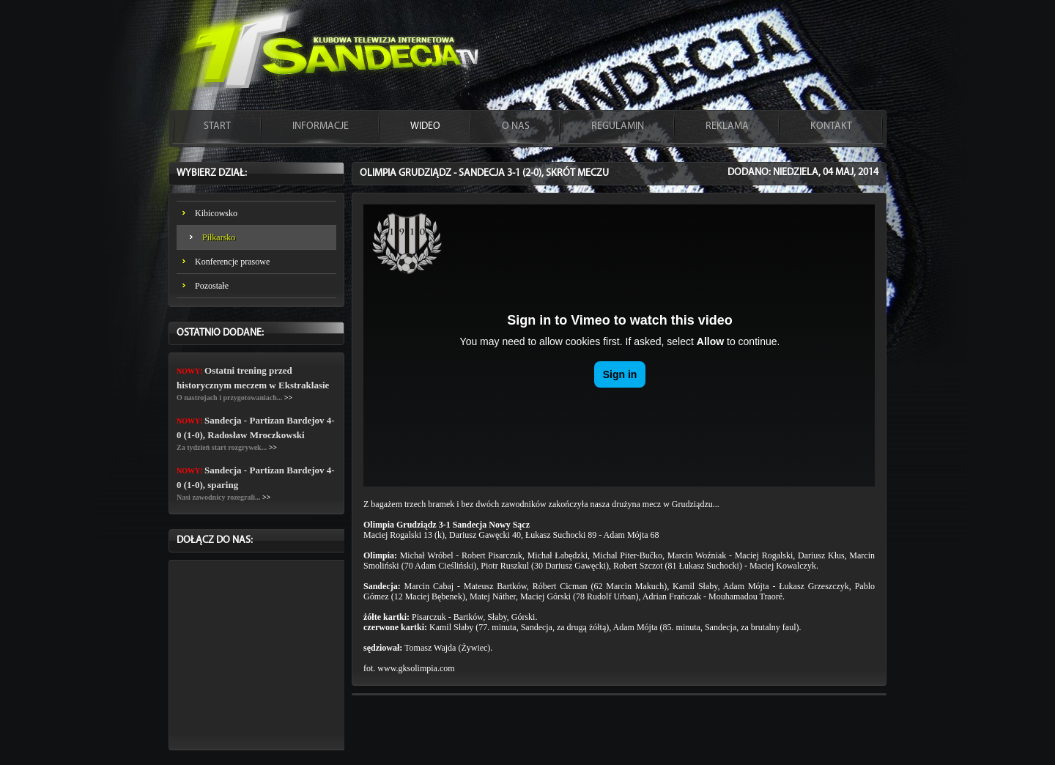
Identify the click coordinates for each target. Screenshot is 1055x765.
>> (288, 397)
